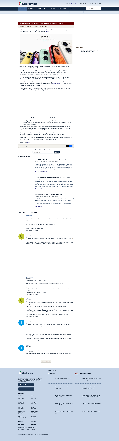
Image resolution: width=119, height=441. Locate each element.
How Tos (46, 8)
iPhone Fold (32, 12)
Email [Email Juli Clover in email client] (19, 402)
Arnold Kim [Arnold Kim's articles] (20, 395)
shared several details (35, 133)
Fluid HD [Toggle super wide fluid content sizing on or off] (38, 434)
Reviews (53, 8)
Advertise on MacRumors (26, 388)
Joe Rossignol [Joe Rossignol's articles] (33, 400)
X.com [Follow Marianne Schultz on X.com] (35, 413)
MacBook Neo (56, 12)
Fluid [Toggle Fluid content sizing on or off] (35, 434)
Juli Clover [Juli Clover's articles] (20, 400)
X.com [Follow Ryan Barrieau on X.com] (35, 418)
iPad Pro (93, 12)
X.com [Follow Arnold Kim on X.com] (22, 397)
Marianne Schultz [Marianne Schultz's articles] (34, 410)
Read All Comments (46, 361)
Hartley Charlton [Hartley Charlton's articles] (21, 410)
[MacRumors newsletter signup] (100, 3)
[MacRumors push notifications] (95, 3)
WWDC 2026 (41, 12)
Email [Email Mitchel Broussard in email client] (19, 408)
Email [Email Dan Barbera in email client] (19, 418)
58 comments (46, 171)
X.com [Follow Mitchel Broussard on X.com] (22, 408)
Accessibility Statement (22, 432)
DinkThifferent (29, 277)
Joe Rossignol (56, 161)
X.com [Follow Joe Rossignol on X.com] (35, 402)
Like (33, 230)
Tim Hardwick (45, 26)
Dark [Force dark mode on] (47, 434)
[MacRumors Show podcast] (81, 3)
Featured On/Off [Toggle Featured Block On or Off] (22, 434)
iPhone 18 (79, 12)
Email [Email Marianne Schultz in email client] (32, 413)
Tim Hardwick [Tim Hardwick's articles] (33, 405)
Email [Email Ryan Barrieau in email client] (32, 418)
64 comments (23, 146)
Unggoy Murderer (30, 233)
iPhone (29, 142)
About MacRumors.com (26, 384)
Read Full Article (38, 171)
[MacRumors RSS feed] (97, 3)
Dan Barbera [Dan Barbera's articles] (20, 415)
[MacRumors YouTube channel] (92, 3)
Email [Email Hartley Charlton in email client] (19, 413)
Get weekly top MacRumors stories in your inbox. (46, 149)
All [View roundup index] (100, 12)
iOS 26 (86, 12)
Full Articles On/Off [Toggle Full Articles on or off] (29, 434)
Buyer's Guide (62, 8)
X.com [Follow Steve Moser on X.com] (22, 423)
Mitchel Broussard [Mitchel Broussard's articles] (22, 405)
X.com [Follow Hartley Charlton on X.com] (22, 413)
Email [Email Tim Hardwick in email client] (32, 408)
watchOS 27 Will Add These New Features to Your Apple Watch (54, 159)
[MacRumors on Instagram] (83, 3)
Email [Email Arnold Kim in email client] (19, 397)
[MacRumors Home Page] (27, 4)
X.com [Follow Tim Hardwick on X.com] (35, 408)
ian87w (27, 320)
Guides (39, 8)
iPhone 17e (65, 12)
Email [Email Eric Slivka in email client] (32, 397)
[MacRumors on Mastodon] (90, 3)
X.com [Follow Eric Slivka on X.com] (35, 397)
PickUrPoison (29, 215)
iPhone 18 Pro (23, 12)
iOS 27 (48, 12)
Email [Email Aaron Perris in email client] (32, 423)
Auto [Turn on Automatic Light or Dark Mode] (42, 434)
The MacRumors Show (85, 373)
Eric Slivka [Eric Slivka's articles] (33, 395)
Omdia (47, 31)
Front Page (22, 8)
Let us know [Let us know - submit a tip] (73, 3)
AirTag (72, 12)
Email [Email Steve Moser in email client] (19, 423)
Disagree (36, 230)
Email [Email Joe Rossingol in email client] (32, 402)
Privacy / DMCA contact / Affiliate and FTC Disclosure (28, 429)
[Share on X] (67, 146)
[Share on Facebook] (70, 146)
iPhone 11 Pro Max (56, 83)
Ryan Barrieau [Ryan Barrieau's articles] (33, 415)
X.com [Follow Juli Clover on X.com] (22, 402)
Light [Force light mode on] (44, 434)
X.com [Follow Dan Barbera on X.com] (22, 418)
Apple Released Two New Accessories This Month (50, 194)
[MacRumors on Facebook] (85, 3)
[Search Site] (93, 8)
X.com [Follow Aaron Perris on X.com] (35, 423)
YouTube (52, 373)
